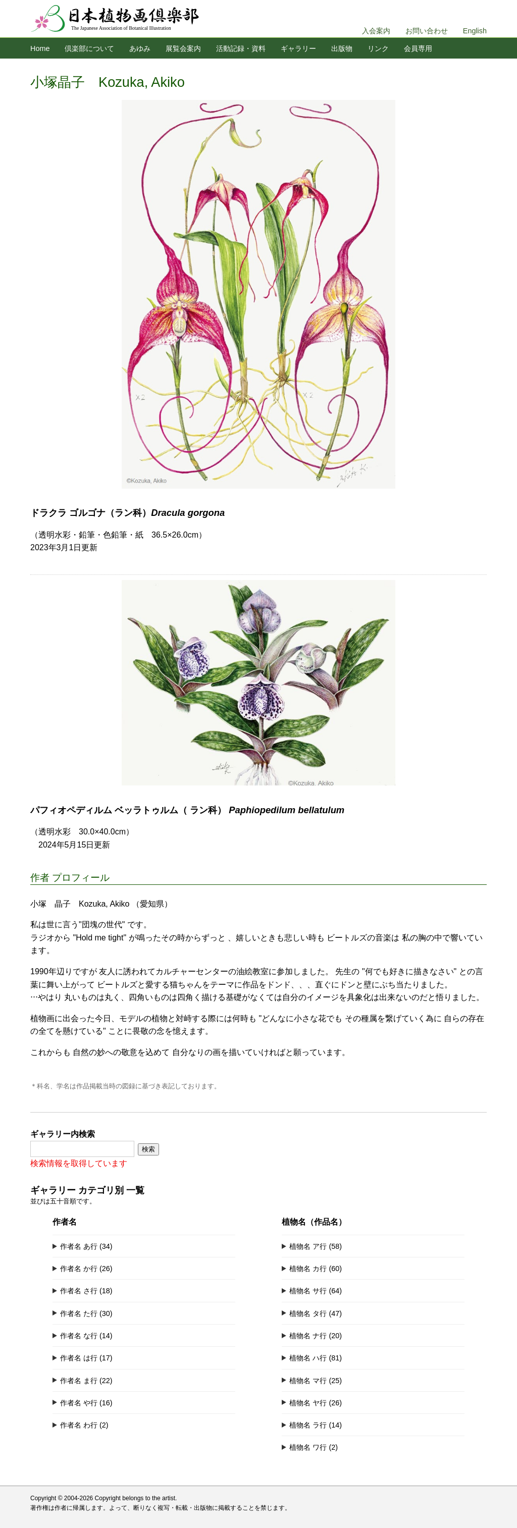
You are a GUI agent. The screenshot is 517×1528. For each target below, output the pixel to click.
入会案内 (376, 31)
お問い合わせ (426, 31)
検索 (148, 1149)
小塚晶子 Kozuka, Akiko (107, 82)
